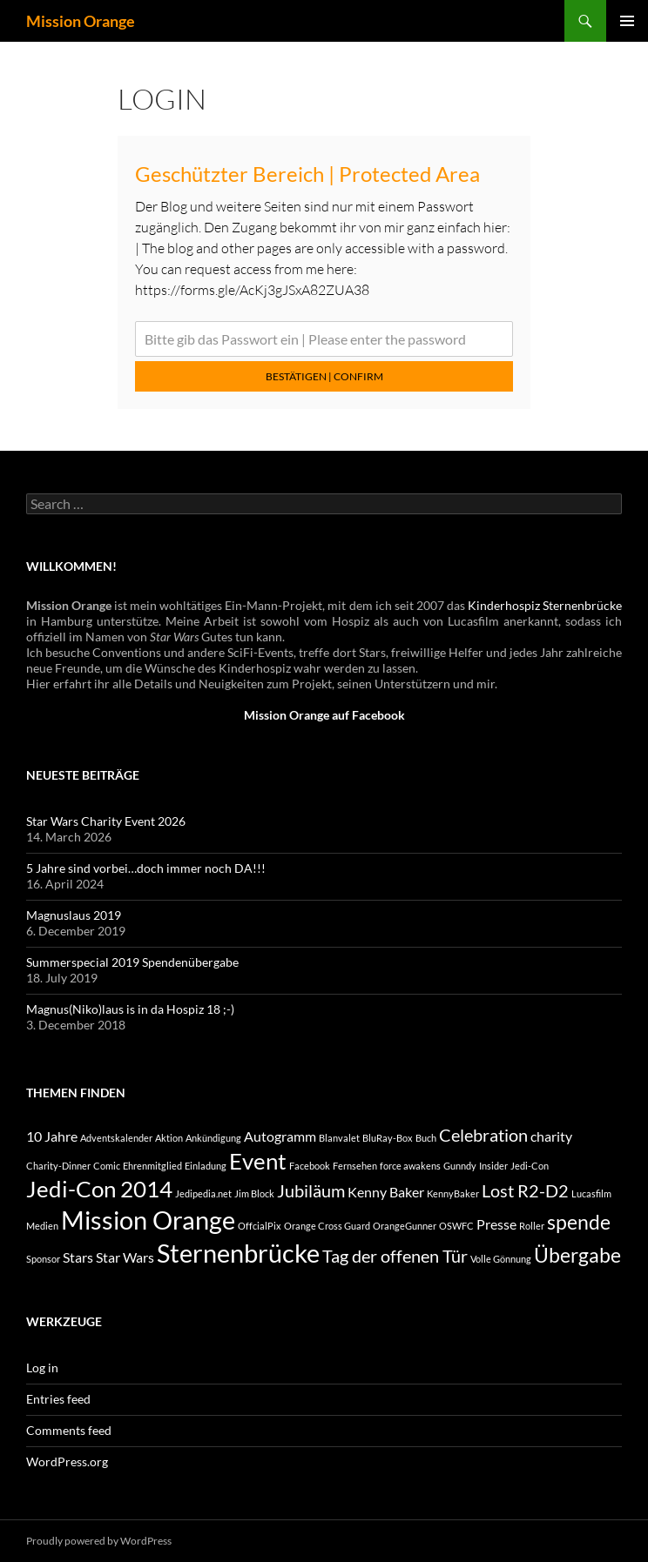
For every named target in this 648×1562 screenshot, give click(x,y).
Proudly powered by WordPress (99, 1540)
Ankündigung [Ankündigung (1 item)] (213, 1137)
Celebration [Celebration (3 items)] (483, 1134)
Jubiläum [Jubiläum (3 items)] (311, 1190)
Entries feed (58, 1398)
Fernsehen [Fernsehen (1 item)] (355, 1165)
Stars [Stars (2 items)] (78, 1257)
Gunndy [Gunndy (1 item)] (459, 1165)
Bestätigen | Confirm (324, 376)
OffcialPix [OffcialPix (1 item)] (259, 1225)
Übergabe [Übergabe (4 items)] (577, 1255)
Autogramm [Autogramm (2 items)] (280, 1136)
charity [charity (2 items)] (551, 1136)
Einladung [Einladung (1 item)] (205, 1165)
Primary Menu (627, 21)
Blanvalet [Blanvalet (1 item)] (339, 1137)
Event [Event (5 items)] (258, 1161)
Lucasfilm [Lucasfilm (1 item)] (591, 1193)
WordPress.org (67, 1461)
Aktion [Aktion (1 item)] (169, 1137)
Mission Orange (80, 20)
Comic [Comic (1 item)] (106, 1165)
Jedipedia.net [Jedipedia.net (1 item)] (203, 1193)
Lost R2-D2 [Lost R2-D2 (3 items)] (525, 1190)
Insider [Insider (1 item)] (493, 1165)
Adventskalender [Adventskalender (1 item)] (116, 1137)
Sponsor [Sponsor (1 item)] (43, 1258)
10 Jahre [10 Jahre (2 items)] (52, 1136)
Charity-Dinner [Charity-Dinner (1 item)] (58, 1165)
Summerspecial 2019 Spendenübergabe (132, 962)
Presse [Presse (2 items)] (496, 1224)
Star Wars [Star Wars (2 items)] (125, 1257)
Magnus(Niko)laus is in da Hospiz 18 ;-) (130, 1009)
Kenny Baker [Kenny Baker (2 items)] (386, 1191)
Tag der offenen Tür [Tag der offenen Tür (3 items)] (395, 1255)
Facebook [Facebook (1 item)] (309, 1165)
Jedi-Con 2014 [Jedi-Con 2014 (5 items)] (99, 1189)
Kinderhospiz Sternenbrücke (545, 605)
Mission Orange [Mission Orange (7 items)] (148, 1219)
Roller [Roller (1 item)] (531, 1225)
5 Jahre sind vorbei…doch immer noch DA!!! (146, 868)
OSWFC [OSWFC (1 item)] (456, 1225)
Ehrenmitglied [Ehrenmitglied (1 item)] (152, 1165)
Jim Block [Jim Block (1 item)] (254, 1193)
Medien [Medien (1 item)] (42, 1225)
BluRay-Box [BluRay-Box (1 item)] (387, 1137)
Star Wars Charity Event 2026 (106, 821)
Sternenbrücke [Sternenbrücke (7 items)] (238, 1252)
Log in (42, 1367)
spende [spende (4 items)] (579, 1222)
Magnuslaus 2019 (73, 915)
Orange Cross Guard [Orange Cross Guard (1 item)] (327, 1225)
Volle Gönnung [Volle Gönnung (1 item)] (500, 1258)
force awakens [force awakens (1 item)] (410, 1165)
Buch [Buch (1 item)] (425, 1137)
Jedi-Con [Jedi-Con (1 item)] (529, 1165)
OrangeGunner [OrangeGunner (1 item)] (404, 1225)
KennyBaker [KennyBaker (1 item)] (453, 1193)
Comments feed (68, 1430)
